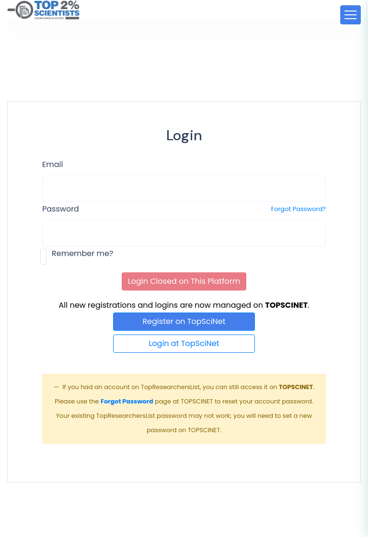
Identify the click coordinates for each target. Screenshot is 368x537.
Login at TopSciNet (184, 343)
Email (52, 164)
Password (60, 208)
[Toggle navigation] (350, 14)
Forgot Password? (298, 208)
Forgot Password (127, 401)
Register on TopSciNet (183, 321)
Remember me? (82, 253)
